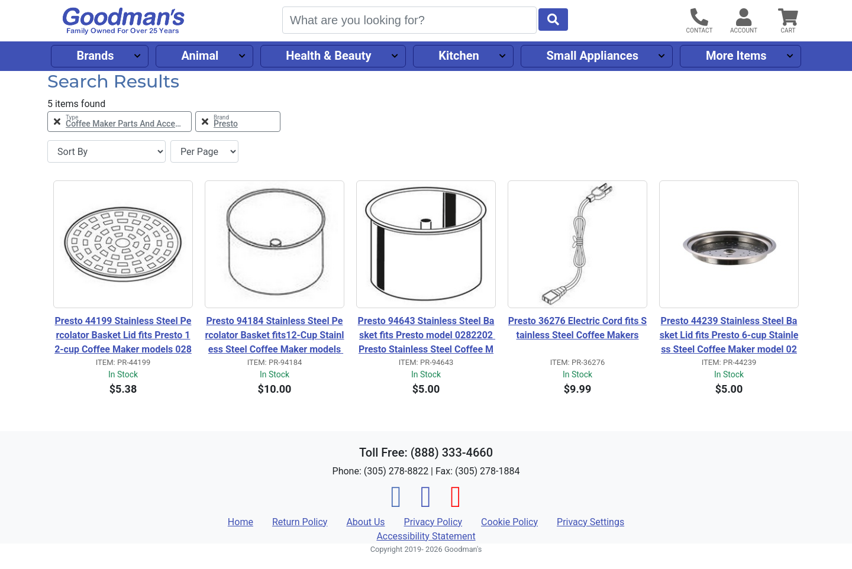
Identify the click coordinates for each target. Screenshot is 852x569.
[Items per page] (204, 151)
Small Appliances (593, 56)
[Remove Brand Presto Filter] (237, 121)
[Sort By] (106, 151)
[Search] (409, 20)
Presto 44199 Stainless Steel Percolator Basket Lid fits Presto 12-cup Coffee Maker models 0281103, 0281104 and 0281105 (123, 336)
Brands (95, 56)
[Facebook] (396, 503)
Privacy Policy (433, 522)
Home (240, 522)
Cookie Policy (509, 522)
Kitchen (458, 56)
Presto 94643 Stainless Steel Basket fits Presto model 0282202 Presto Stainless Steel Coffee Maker (426, 336)
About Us (365, 522)
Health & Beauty (328, 56)
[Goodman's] (124, 21)
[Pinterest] (455, 503)
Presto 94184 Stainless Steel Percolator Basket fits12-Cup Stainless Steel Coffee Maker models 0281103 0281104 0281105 (274, 336)
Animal (199, 56)
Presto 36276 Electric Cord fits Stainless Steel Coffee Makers (577, 328)
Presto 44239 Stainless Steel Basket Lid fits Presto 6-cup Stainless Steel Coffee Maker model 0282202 (729, 336)
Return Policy (299, 522)
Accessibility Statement (425, 536)
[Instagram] (426, 503)
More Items (736, 56)
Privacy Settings (590, 522)
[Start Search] (553, 19)
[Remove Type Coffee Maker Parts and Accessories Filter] (119, 121)
